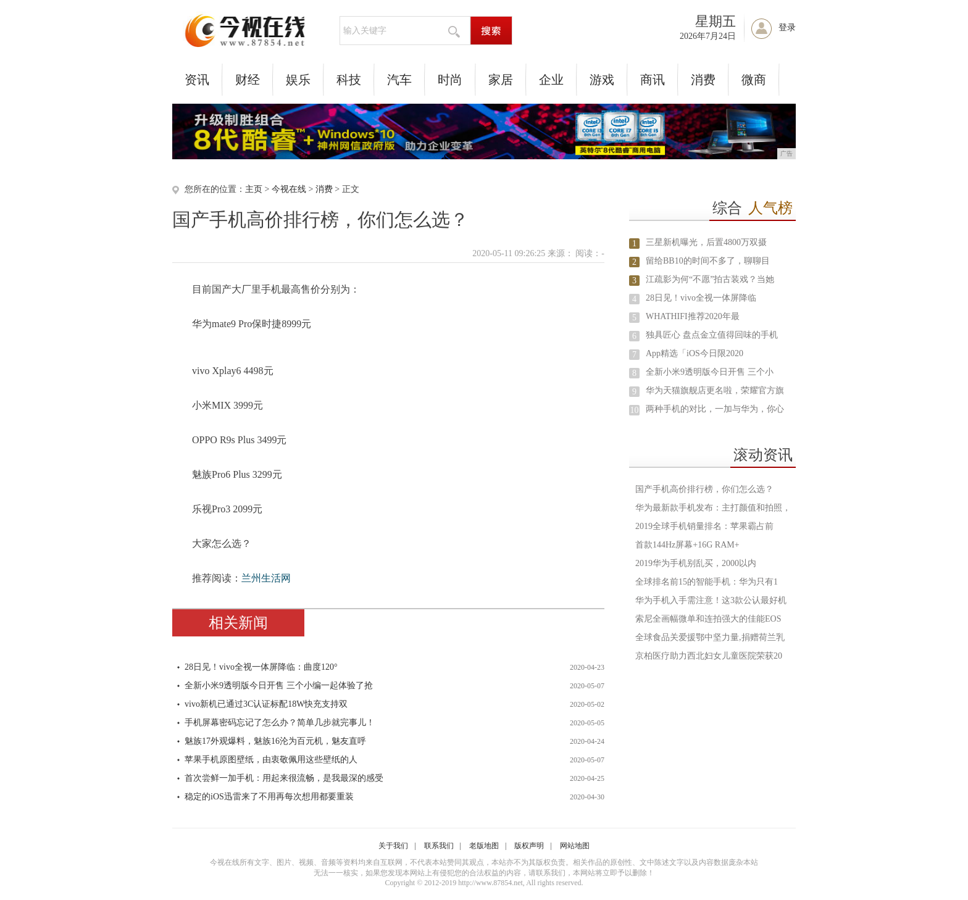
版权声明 (529, 845)
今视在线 (289, 189)
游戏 (602, 79)
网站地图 (575, 845)
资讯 (197, 79)
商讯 (652, 79)
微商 (753, 79)
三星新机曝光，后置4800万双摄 (706, 242)
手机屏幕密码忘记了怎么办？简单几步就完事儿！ (280, 722)
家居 (500, 79)
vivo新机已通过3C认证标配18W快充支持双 (266, 704)
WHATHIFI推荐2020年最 (693, 316)
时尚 (450, 79)
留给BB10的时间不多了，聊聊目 (708, 260)
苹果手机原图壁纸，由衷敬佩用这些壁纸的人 (271, 759)
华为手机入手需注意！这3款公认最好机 (710, 600)
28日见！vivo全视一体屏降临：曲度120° (261, 667)
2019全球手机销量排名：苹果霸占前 (704, 526)
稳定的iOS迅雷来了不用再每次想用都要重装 (269, 796)
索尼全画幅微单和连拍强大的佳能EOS (708, 618)
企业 (551, 79)
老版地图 (484, 845)
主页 (253, 189)
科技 (348, 79)
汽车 (399, 79)
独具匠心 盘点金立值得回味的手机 (712, 335)
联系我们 (439, 845)
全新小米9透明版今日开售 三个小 (710, 372)
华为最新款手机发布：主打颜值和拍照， (713, 507)
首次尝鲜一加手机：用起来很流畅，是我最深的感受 (284, 778)
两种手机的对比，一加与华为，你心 (715, 409)
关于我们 (393, 845)
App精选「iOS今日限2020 (694, 353)
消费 (703, 79)
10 (634, 410)
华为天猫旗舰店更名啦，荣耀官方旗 (715, 390)
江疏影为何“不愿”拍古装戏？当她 (710, 279)
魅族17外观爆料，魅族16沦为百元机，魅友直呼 (275, 741)
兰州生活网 (266, 578)
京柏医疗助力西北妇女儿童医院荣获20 (708, 655)
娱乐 (298, 79)
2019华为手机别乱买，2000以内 (695, 563)
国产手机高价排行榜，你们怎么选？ (704, 489)
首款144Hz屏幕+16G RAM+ (687, 544)
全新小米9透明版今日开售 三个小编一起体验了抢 (279, 685)
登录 (787, 27)
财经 (247, 79)
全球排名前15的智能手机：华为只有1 (706, 581)
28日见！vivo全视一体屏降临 (701, 297)
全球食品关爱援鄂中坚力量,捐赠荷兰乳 (710, 637)
